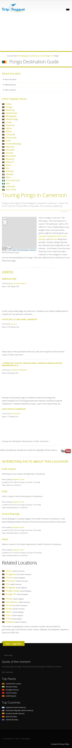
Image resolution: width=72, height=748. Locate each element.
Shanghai (10, 690)
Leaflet (13, 250)
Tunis (9, 693)
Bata (8, 177)
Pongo (9, 106)
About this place (10, 79)
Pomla (16, 605)
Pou (13, 584)
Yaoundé (10, 134)
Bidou (9, 128)
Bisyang (10, 158)
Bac (8, 168)
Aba (8, 183)
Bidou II (10, 161)
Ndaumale (11, 137)
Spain (9, 716)
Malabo (9, 174)
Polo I (14, 615)
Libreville (10, 186)
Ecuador (13, 713)
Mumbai (9, 687)
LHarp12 (14, 324)
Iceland (10, 720)
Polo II (15, 611)
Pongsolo (16, 587)
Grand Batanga (13, 143)
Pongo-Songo (18, 590)
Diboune (10, 125)
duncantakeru (15, 413)
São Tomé (11, 189)
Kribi (8, 140)
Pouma (15, 577)
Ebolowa (10, 149)
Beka (8, 165)
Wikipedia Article (18, 479)
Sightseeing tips (10, 85)
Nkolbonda (11, 113)
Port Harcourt (13, 180)
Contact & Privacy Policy (60, 744)
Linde (9, 122)
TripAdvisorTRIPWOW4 (19, 370)
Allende (10, 171)
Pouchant (17, 580)
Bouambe (11, 155)
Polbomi (16, 621)
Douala (9, 152)
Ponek (15, 598)
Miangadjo (11, 116)
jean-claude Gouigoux (18, 283)
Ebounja (10, 146)
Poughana (18, 574)
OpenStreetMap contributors (27, 250)
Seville (9, 696)
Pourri (15, 570)
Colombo (11, 684)
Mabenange (12, 119)
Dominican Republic (17, 710)
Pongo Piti (17, 594)
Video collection (10, 90)
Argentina (14, 707)
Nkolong (10, 109)
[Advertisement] (36, 33)
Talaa (8, 103)
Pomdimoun (18, 602)
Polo (14, 618)
